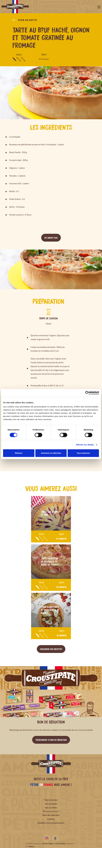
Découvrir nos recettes (51, 649)
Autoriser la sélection (51, 453)
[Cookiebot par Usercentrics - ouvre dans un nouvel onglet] (87, 393)
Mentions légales (48, 844)
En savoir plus (51, 238)
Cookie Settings (60, 844)
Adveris (31, 846)
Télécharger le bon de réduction (51, 740)
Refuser (18, 453)
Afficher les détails (85, 445)
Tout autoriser (83, 453)
